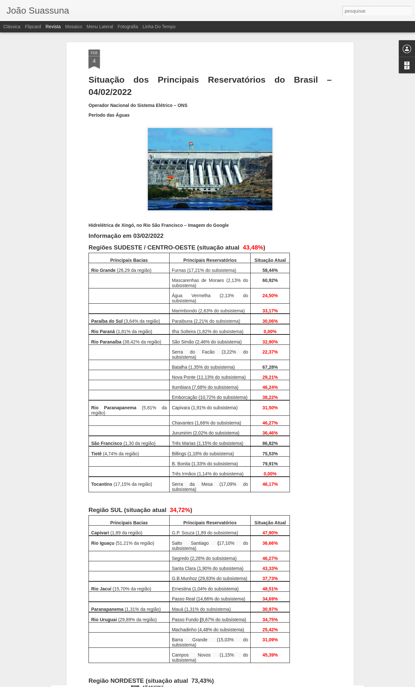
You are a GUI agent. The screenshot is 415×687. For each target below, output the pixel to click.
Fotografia (128, 26)
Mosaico (73, 26)
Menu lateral (100, 26)
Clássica (11, 26)
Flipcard (33, 26)
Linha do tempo (159, 26)
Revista (53, 26)
